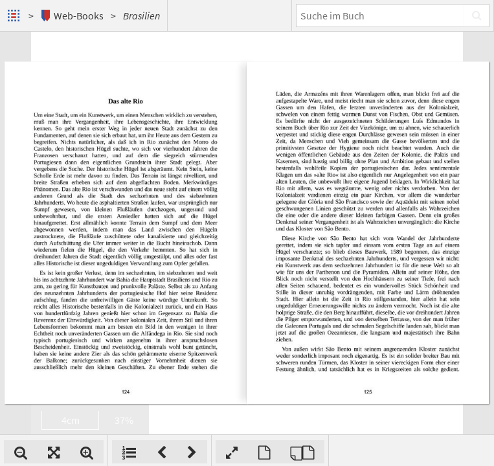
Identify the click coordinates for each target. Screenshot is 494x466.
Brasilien (141, 15)
